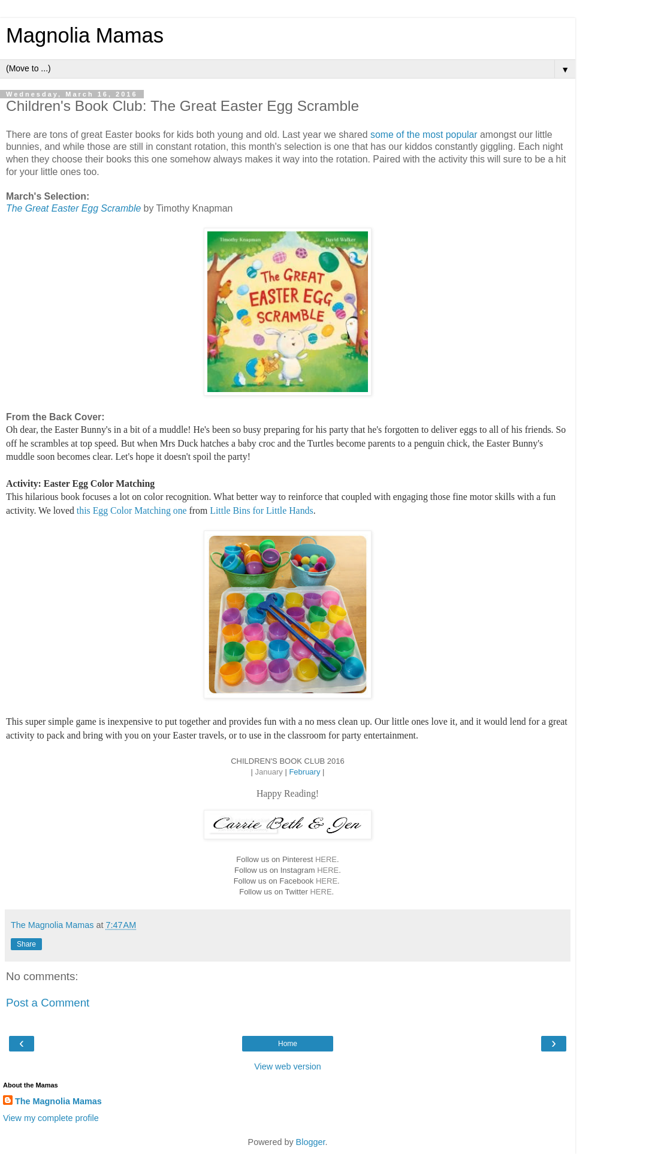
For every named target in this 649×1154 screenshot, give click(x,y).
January (269, 771)
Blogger (310, 1142)
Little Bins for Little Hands (261, 510)
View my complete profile (51, 1118)
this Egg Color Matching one (132, 510)
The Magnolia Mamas (58, 1101)
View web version (287, 1066)
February (304, 771)
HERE (326, 859)
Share (26, 944)
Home (287, 1043)
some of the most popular (425, 134)
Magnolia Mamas (85, 35)
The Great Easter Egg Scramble (73, 208)
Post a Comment (47, 1002)
